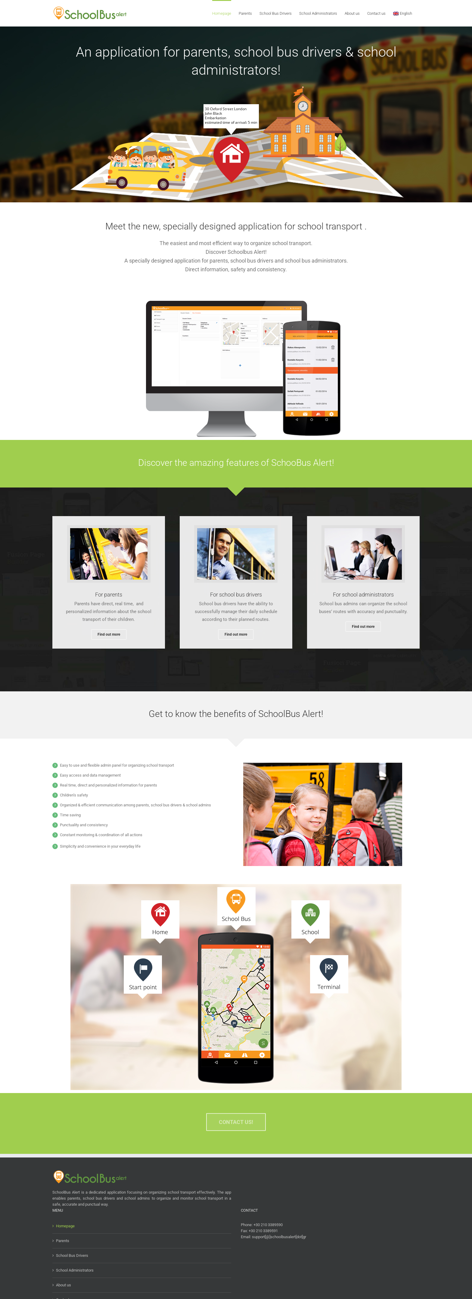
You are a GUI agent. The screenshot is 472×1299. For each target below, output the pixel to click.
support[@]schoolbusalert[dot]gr (279, 1237)
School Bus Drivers (72, 1255)
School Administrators (75, 1270)
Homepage (65, 1226)
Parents (62, 1240)
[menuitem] (402, 13)
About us (63, 1285)
